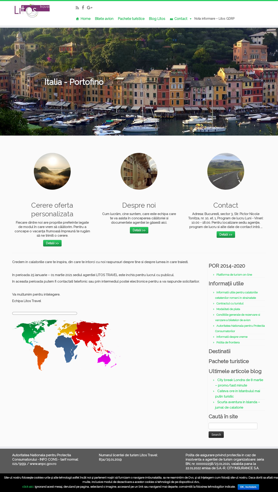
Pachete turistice (131, 19)
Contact (180, 19)
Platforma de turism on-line (234, 274)
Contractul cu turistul (230, 303)
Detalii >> (52, 243)
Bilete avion (104, 19)
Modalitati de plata (228, 309)
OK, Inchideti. (248, 487)
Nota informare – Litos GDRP (214, 18)
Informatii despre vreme (231, 336)
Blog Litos (157, 19)
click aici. (28, 486)
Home (85, 19)
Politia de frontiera (228, 342)
